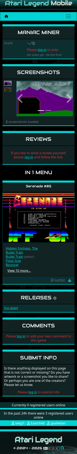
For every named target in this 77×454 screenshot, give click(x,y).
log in (42, 49)
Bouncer (12, 265)
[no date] (11, 308)
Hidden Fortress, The (22, 248)
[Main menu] (68, 16)
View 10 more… (19, 270)
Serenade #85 (38, 186)
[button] (20, 98)
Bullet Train (14, 252)
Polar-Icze (13, 260)
